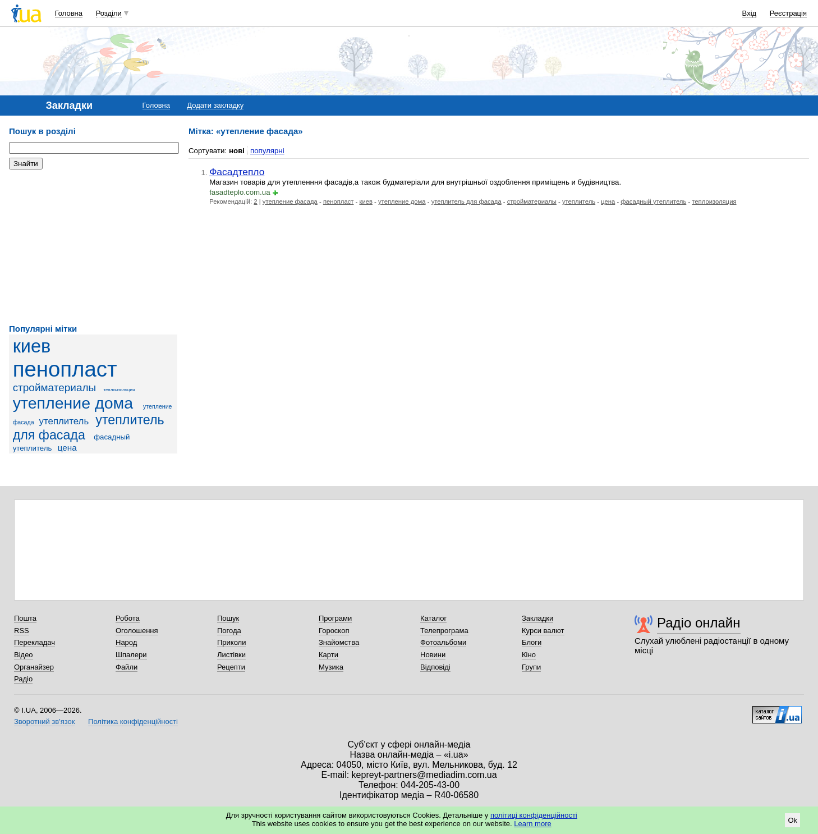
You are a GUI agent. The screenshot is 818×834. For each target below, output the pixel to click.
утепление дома (73, 403)
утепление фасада (290, 201)
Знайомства (339, 642)
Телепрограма (444, 630)
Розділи (109, 13)
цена (67, 447)
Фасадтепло (236, 171)
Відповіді (435, 667)
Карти (328, 654)
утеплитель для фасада (88, 427)
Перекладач (34, 642)
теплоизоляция (119, 389)
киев (32, 346)
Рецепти (231, 667)
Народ (126, 642)
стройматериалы (54, 387)
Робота (128, 618)
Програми (335, 618)
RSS (21, 630)
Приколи (231, 642)
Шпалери (131, 654)
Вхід (749, 13)
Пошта (25, 618)
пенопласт (65, 369)
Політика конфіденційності (133, 721)
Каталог (433, 618)
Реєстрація (788, 13)
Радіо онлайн (699, 622)
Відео (23, 654)
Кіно (529, 654)
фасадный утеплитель (653, 201)
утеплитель (64, 421)
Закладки (537, 618)
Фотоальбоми (443, 642)
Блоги (531, 642)
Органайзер (34, 667)
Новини (432, 654)
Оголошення (137, 630)
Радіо (23, 679)
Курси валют (543, 630)
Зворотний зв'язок (44, 721)
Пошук (228, 618)
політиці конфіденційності (533, 815)
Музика (331, 667)
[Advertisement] (93, 247)
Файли (126, 667)
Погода (229, 630)
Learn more (532, 823)
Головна (68, 13)
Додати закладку (215, 105)
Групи (531, 667)
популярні (267, 150)
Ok (792, 820)
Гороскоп (334, 630)
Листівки (231, 654)
